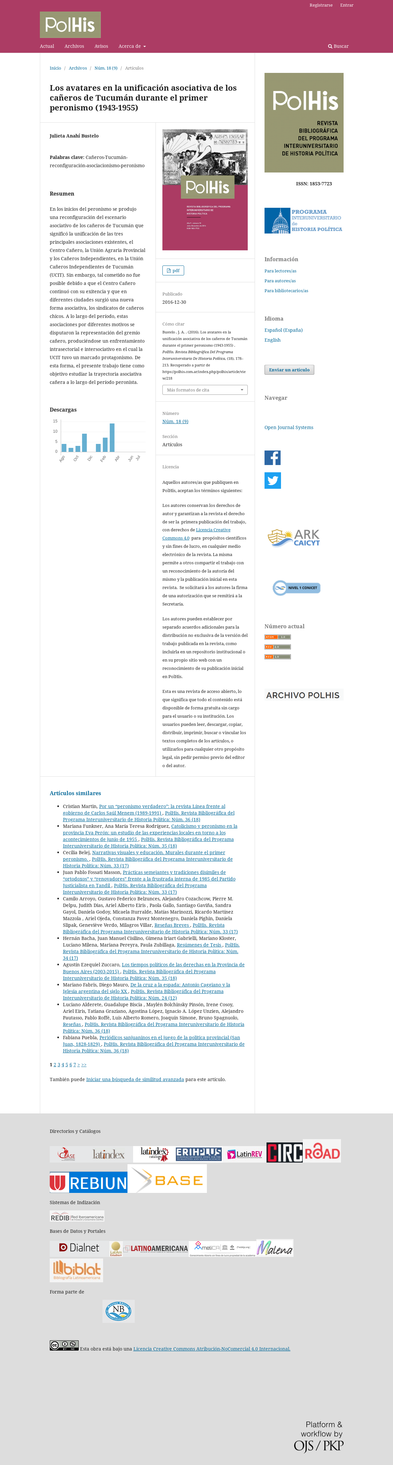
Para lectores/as (280, 271)
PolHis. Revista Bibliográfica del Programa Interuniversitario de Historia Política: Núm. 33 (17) (135, 888)
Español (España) (284, 330)
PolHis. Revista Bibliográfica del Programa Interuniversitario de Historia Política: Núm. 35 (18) (148, 842)
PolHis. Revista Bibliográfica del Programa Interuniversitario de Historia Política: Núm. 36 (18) (149, 816)
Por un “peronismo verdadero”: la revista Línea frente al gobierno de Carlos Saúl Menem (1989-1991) (144, 809)
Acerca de (130, 46)
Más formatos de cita (188, 390)
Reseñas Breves (172, 925)
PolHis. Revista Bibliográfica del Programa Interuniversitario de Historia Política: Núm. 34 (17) (151, 951)
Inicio (55, 68)
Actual (47, 46)
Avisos (101, 46)
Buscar (338, 46)
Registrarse (321, 5)
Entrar (346, 5)
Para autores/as (280, 281)
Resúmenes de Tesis (199, 945)
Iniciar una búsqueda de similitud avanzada (135, 1079)
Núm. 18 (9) (106, 68)
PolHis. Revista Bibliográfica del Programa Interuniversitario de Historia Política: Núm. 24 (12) (143, 994)
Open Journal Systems (289, 427)
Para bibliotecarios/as (286, 291)
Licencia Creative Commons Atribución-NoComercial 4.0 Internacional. (212, 1349)
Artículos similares (75, 793)
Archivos (74, 46)
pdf (176, 270)
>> (84, 1064)
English (273, 340)
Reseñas (72, 1024)
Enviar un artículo (289, 370)
